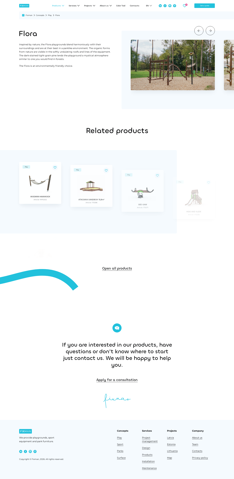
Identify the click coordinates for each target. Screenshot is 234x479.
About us (197, 437)
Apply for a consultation (159, 380)
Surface (121, 457)
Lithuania (172, 451)
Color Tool (120, 6)
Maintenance (149, 468)
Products (147, 454)
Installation (148, 461)
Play (50, 15)
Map (169, 457)
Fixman (29, 15)
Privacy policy (200, 457)
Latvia (170, 437)
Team (195, 444)
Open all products (117, 282)
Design (146, 448)
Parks (120, 451)
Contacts (134, 6)
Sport (120, 444)
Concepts (40, 15)
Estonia (171, 444)
